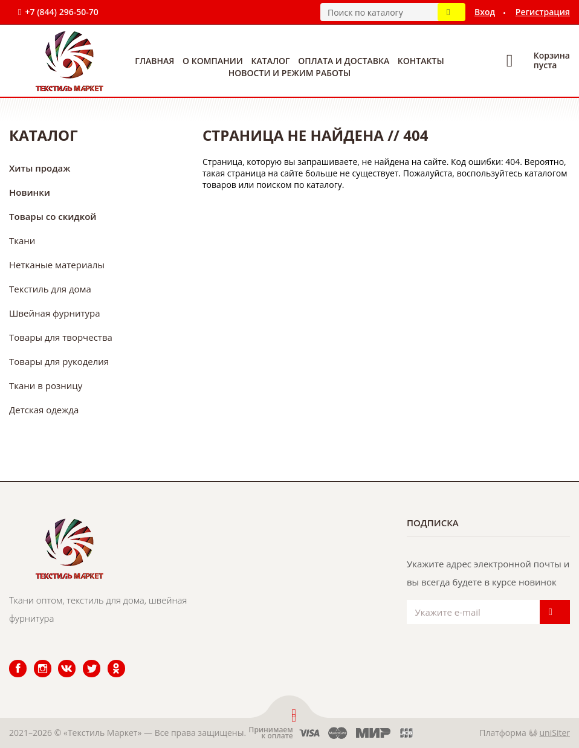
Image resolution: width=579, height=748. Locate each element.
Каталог (270, 60)
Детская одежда (44, 410)
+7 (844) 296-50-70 (61, 12)
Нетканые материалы (57, 265)
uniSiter (555, 732)
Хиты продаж (39, 168)
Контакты (421, 60)
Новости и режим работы (289, 73)
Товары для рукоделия (59, 361)
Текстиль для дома (50, 289)
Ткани (22, 240)
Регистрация (543, 12)
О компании (213, 60)
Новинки (29, 192)
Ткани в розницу (45, 385)
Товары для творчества (60, 337)
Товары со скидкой (53, 216)
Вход (484, 12)
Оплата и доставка (343, 60)
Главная (154, 60)
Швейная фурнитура (54, 313)
